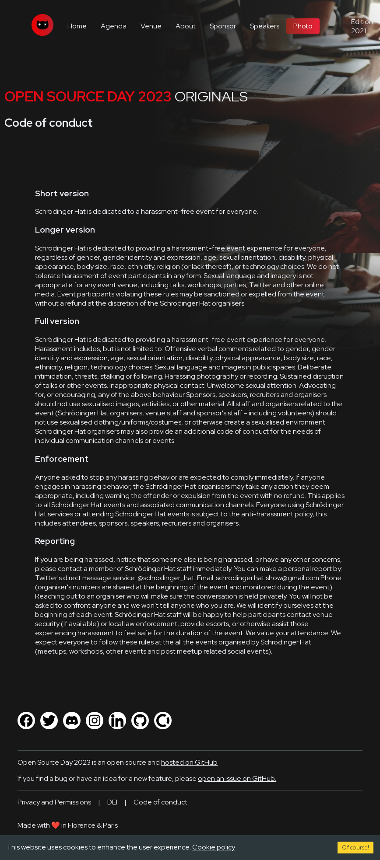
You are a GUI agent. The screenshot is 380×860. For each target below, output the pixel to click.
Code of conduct (160, 802)
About (186, 26)
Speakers (264, 26)
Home (77, 26)
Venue (151, 26)
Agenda (114, 26)
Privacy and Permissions (54, 802)
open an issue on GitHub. (237, 778)
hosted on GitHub (189, 762)
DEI (112, 802)
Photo (303, 26)
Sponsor (223, 26)
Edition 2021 (362, 26)
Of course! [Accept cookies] (355, 847)
